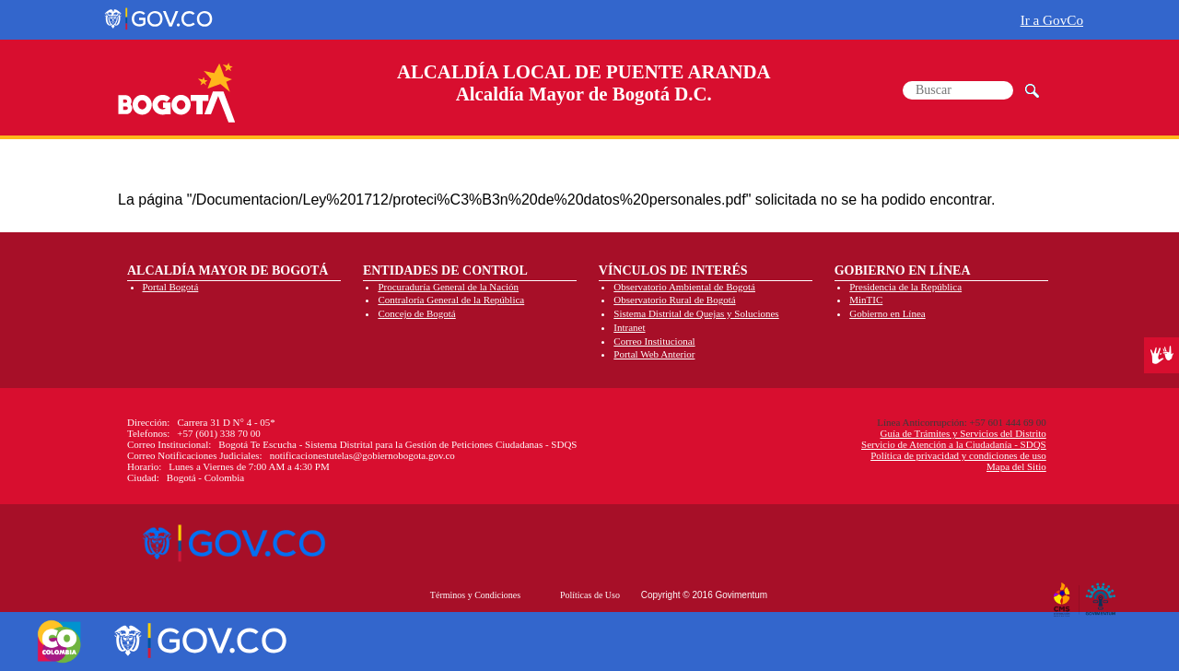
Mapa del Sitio (1016, 466)
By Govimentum (1103, 592)
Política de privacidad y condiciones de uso (958, 455)
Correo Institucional (654, 341)
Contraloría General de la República (451, 299)
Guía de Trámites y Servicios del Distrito (962, 433)
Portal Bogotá (171, 286)
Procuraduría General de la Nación (448, 286)
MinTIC (865, 299)
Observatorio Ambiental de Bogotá (684, 286)
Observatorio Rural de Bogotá (674, 299)
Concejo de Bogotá (416, 313)
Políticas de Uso (590, 595)
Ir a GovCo (1052, 20)
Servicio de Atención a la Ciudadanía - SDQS (953, 444)
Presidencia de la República (905, 286)
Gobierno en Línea (887, 313)
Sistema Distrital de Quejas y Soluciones (695, 313)
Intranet (629, 327)
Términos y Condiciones (475, 595)
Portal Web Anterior (654, 353)
